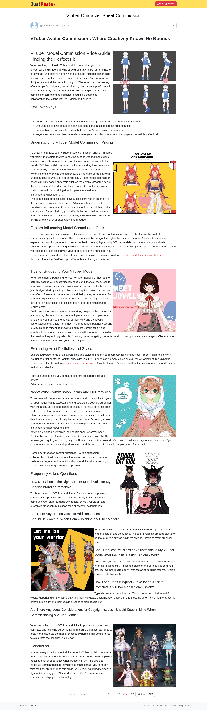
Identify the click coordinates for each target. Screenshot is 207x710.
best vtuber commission (80, 363)
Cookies (173, 705)
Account (170, 3)
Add (160, 3)
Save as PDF (145, 694)
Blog (180, 705)
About (187, 705)
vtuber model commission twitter (142, 255)
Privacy (164, 705)
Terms (156, 705)
